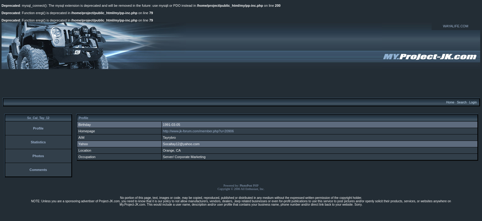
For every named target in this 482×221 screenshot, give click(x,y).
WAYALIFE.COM (455, 26)
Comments (38, 170)
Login (472, 102)
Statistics (38, 142)
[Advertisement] (241, 83)
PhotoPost (246, 185)
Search (462, 102)
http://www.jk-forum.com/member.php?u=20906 (198, 131)
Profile (38, 128)
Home (450, 102)
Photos (38, 156)
